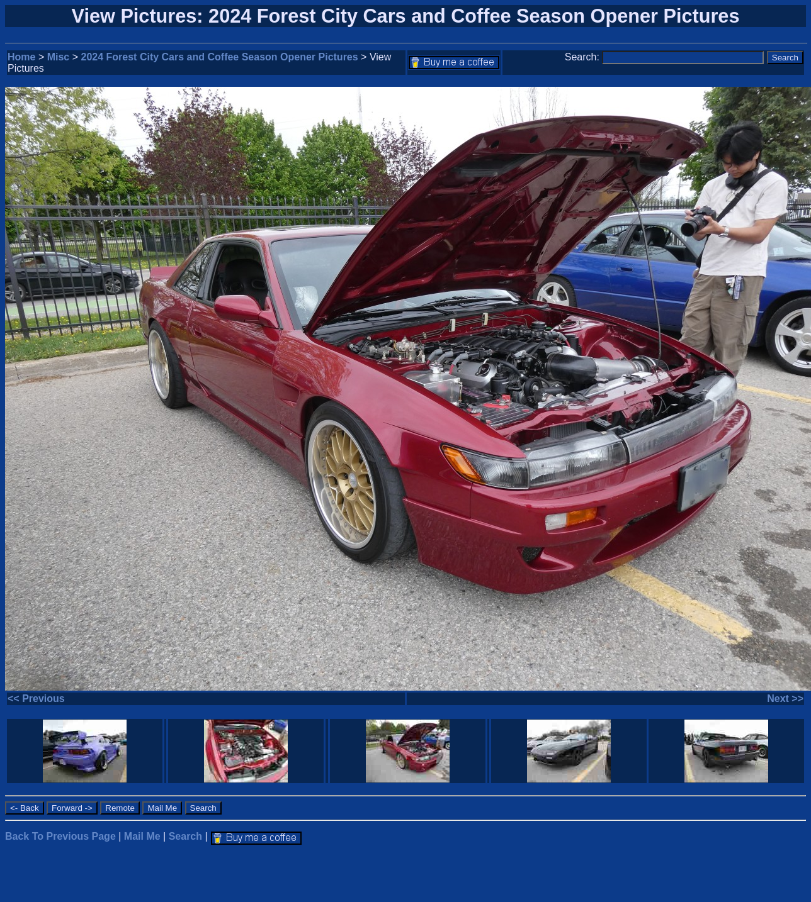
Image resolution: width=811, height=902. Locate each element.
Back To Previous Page (60, 836)
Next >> (785, 698)
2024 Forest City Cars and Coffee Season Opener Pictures (219, 57)
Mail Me (142, 836)
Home (21, 57)
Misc (58, 57)
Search (185, 836)
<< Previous (36, 698)
